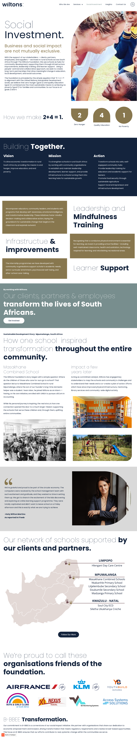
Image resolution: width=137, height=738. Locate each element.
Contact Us (121, 4)
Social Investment (94, 4)
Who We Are (64, 4)
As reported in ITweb (15, 517)
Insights (109, 4)
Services (77, 4)
